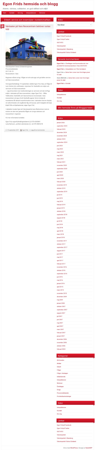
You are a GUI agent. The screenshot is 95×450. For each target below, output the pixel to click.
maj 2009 (60, 300)
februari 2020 (61, 182)
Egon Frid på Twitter (63, 39)
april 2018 (60, 231)
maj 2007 (60, 323)
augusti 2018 (61, 218)
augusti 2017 (61, 251)
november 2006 (62, 342)
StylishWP (88, 448)
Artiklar (59, 363)
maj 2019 (60, 201)
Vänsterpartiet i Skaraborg (65, 49)
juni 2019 (60, 198)
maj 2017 (60, 257)
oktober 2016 (61, 270)
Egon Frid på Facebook (64, 36)
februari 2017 (61, 264)
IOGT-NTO (60, 42)
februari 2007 (61, 333)
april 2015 (60, 287)
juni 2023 (60, 145)
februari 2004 (61, 349)
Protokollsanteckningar (64, 396)
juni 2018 (60, 224)
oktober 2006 (61, 346)
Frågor (59, 370)
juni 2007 (60, 319)
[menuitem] (4, 13)
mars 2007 (60, 329)
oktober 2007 (61, 306)
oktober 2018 (61, 211)
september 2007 (62, 310)
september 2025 (62, 126)
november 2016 (62, 267)
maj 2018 (60, 227)
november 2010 (62, 293)
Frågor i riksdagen (62, 373)
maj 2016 (60, 280)
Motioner (42, 13)
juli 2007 (59, 316)
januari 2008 (61, 303)
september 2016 (62, 273)
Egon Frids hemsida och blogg (30, 4)
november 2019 (62, 185)
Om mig (20, 13)
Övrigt (58, 390)
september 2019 (62, 191)
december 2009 (62, 296)
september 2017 (62, 247)
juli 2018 (59, 221)
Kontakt (11, 13)
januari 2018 (61, 237)
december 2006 (62, 339)
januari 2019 (61, 208)
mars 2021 (60, 159)
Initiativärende (61, 376)
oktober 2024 (61, 139)
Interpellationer (31, 13)
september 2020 (62, 168)
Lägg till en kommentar (38, 130)
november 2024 (62, 136)
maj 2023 (60, 149)
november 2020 (62, 165)
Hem (4, 13)
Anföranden (60, 360)
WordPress (74, 448)
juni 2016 (60, 277)
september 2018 (62, 214)
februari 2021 (61, 162)
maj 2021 (60, 155)
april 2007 (60, 326)
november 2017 (62, 241)
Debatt (59, 367)
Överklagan (60, 386)
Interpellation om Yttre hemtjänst (76, 69)
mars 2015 (60, 290)
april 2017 (60, 260)
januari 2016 (61, 283)
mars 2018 (60, 234)
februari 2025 (61, 129)
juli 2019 (59, 195)
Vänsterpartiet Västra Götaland (66, 52)
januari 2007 (61, 336)
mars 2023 (60, 152)
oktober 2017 (61, 244)
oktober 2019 (61, 188)
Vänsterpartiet (61, 46)
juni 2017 (60, 254)
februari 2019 (61, 205)
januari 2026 (61, 122)
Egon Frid (25, 130)
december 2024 (62, 132)
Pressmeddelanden (63, 393)
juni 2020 (60, 172)
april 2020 (60, 175)
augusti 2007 (61, 313)
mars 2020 (60, 178)
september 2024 (62, 142)
